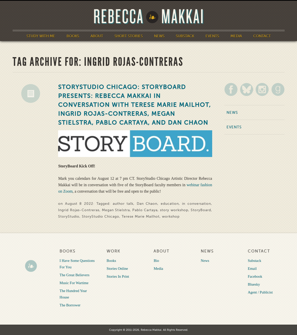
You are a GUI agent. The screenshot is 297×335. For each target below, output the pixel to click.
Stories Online (117, 268)
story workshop (174, 210)
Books (73, 36)
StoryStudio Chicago (100, 216)
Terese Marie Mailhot (141, 216)
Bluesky (254, 284)
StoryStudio (68, 216)
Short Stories (128, 36)
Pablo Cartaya (145, 210)
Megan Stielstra (116, 210)
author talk (123, 203)
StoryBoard (201, 210)
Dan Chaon (147, 203)
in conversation (196, 203)
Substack (185, 36)
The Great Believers (75, 275)
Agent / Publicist (260, 292)
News (159, 36)
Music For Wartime (74, 283)
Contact (262, 36)
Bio (156, 261)
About (97, 36)
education (170, 203)
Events (212, 36)
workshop (171, 216)
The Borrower (70, 305)
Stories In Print (118, 276)
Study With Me (40, 36)
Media (236, 36)
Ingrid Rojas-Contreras (78, 210)
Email (252, 268)
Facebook (255, 276)
